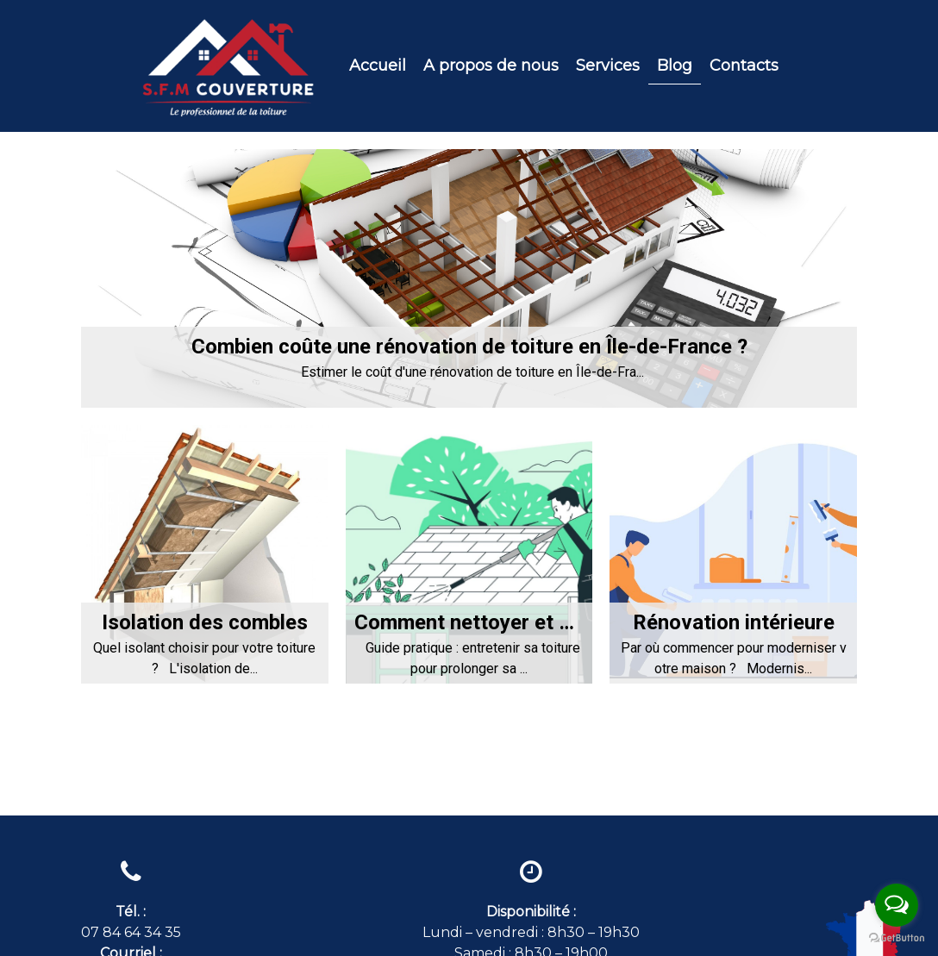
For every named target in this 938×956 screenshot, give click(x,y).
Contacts (744, 65)
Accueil (377, 65)
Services (608, 65)
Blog (674, 65)
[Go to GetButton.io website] (896, 938)
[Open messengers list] (896, 905)
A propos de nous (491, 65)
